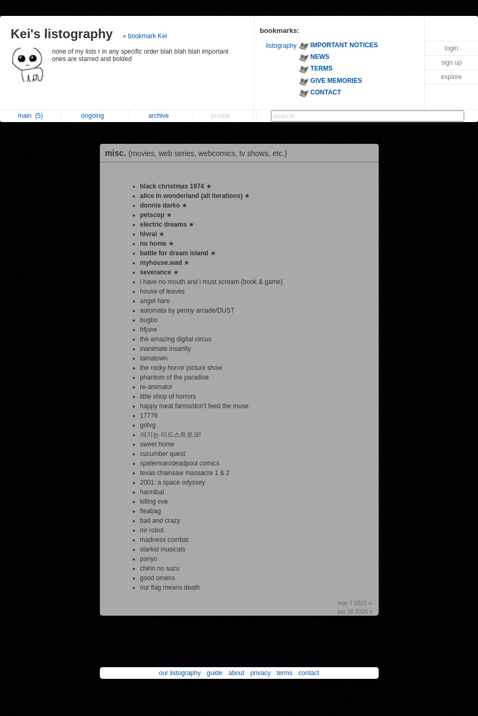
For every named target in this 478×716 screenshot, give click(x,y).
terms (285, 673)
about (236, 673)
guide (214, 673)
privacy (260, 673)
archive (161, 115)
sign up (451, 62)
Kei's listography (62, 34)
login (451, 48)
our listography (180, 673)
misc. (199, 153)
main (30, 115)
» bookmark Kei (145, 36)
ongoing (95, 115)
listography (281, 45)
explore (451, 77)
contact (308, 673)
